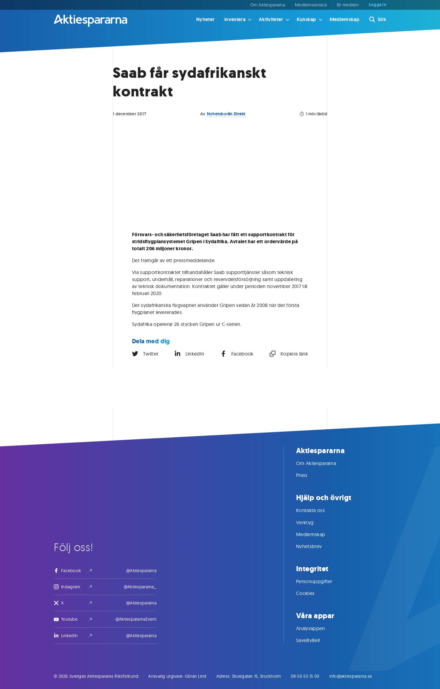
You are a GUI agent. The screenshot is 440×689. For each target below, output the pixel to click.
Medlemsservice (311, 5)
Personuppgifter (320, 581)
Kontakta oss (316, 510)
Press (308, 475)
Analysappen (316, 628)
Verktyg (311, 522)
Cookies (311, 593)
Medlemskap (344, 19)
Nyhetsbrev (315, 546)
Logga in (377, 5)
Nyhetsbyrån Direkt (226, 114)
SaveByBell (314, 640)
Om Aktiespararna (267, 5)
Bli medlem (348, 5)
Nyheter (205, 19)
